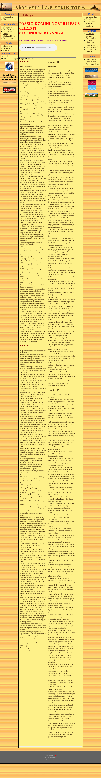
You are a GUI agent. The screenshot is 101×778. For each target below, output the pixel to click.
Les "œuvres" (8, 29)
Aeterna (6, 48)
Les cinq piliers (92, 19)
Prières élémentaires (91, 37)
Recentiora (7, 46)
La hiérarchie (91, 17)
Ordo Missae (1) (92, 43)
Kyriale (89, 40)
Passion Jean (91, 49)
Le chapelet (90, 21)
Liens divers (91, 62)
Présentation (8, 17)
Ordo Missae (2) (92, 45)
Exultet (89, 52)
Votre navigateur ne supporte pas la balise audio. (38, 47)
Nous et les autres (7, 32)
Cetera (6, 50)
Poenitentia (7, 27)
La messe (90, 34)
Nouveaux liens (92, 64)
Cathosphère (91, 59)
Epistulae (7, 19)
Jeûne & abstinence (90, 25)
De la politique (9, 36)
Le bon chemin (9, 38)
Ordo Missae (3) (92, 47)
